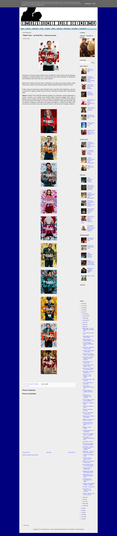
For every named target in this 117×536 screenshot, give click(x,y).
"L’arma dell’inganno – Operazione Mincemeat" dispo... (88, 344)
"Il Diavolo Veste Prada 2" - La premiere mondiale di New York (90, 102)
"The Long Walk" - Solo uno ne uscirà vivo (91, 109)
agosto (84, 322)
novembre (85, 316)
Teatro (53, 28)
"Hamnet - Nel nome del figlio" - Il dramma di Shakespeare (91, 187)
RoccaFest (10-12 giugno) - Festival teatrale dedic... (88, 444)
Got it (94, 3)
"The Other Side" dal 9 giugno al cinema (87, 458)
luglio (84, 324)
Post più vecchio (71, 452)
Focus (41, 28)
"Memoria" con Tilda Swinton (86, 428)
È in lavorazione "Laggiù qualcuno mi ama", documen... (87, 358)
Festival (48, 28)
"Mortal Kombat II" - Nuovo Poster (90, 124)
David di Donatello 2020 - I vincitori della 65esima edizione (91, 262)
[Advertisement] (48, 439)
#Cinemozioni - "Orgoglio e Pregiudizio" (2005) (90, 270)
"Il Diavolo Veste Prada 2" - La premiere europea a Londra (91, 132)
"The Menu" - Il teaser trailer (88, 486)
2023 (82, 309)
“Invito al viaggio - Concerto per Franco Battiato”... (88, 400)
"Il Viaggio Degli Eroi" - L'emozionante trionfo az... (87, 392)
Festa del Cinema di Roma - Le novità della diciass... (88, 465)
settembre (85, 320)
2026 (82, 303)
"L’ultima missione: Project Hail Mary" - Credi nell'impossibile (90, 160)
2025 (82, 305)
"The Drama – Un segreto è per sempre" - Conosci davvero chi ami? (90, 79)
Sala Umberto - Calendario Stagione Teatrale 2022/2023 (88, 448)
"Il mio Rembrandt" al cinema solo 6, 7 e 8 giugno (87, 480)
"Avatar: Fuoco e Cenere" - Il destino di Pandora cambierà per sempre (87, 219)
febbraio (84, 503)
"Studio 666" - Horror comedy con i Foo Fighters (86, 376)
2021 (82, 508)
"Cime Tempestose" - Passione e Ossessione (90, 179)
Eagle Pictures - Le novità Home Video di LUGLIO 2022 (88, 329)
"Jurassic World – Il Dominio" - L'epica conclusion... (87, 490)
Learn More (88, 3)
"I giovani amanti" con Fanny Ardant (87, 362)
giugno (84, 326)
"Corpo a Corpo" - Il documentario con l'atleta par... (88, 387)
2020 (82, 510)
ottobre (84, 318)
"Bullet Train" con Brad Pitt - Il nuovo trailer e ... (88, 462)
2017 (82, 516)
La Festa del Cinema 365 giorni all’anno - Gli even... (87, 424)
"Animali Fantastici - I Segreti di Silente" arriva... (88, 340)
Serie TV (28, 28)
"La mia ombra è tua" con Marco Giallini (87, 337)
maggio (84, 497)
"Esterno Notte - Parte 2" (87, 441)
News (22, 28)
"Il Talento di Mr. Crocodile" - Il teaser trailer (88, 351)
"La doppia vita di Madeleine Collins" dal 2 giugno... (88, 484)
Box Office (74, 28)
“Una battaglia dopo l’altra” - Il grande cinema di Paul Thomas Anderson (90, 228)
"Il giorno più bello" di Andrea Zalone (87, 468)
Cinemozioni (83, 28)
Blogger (82, 529)
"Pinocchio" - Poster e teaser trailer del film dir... (88, 494)
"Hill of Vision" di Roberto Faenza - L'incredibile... (88, 434)
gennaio (84, 505)
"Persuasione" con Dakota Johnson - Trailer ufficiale (88, 354)
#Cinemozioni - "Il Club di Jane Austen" (90, 247)
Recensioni (35, 28)
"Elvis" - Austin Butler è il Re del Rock (87, 383)
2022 (82, 312)
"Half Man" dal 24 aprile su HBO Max (91, 116)
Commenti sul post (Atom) (32, 454)
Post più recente (26, 452)
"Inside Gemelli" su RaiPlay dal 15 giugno (88, 416)
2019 (82, 512)
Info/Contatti (26, 525)
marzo (84, 501)
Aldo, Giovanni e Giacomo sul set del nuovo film (88, 369)
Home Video (67, 28)
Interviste (59, 28)
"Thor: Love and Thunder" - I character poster (88, 413)
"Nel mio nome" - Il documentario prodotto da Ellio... (88, 438)
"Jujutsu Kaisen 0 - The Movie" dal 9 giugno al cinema (87, 476)
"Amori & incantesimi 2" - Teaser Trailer (90, 93)
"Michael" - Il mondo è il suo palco (90, 70)
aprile (84, 499)
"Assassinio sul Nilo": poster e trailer (90, 239)
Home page (48, 452)
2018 (82, 514)
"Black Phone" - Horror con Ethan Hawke (88, 372)
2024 (82, 307)
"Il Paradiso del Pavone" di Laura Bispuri (88, 431)
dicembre (85, 313)
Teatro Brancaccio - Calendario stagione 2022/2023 (87, 396)
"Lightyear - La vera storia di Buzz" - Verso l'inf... (88, 420)
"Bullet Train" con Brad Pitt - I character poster (88, 348)
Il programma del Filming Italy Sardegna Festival (87, 472)
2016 (82, 518)
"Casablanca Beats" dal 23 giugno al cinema (87, 365)
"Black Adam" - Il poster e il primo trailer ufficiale (88, 452)
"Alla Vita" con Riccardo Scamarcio (87, 410)
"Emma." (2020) (90, 275)
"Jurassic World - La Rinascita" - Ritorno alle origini (90, 210)
